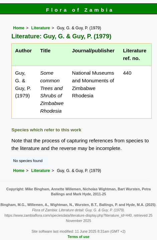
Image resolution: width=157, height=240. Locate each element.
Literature (40, 28)
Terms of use (78, 237)
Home (18, 28)
